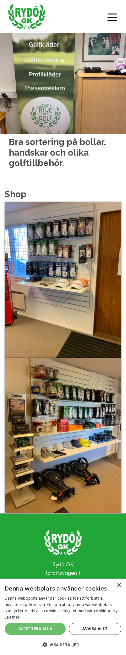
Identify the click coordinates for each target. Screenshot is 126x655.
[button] (63, 644)
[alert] (63, 617)
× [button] (119, 585)
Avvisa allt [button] (94, 628)
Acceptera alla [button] (35, 628)
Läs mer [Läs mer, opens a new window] (12, 617)
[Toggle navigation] (112, 16)
